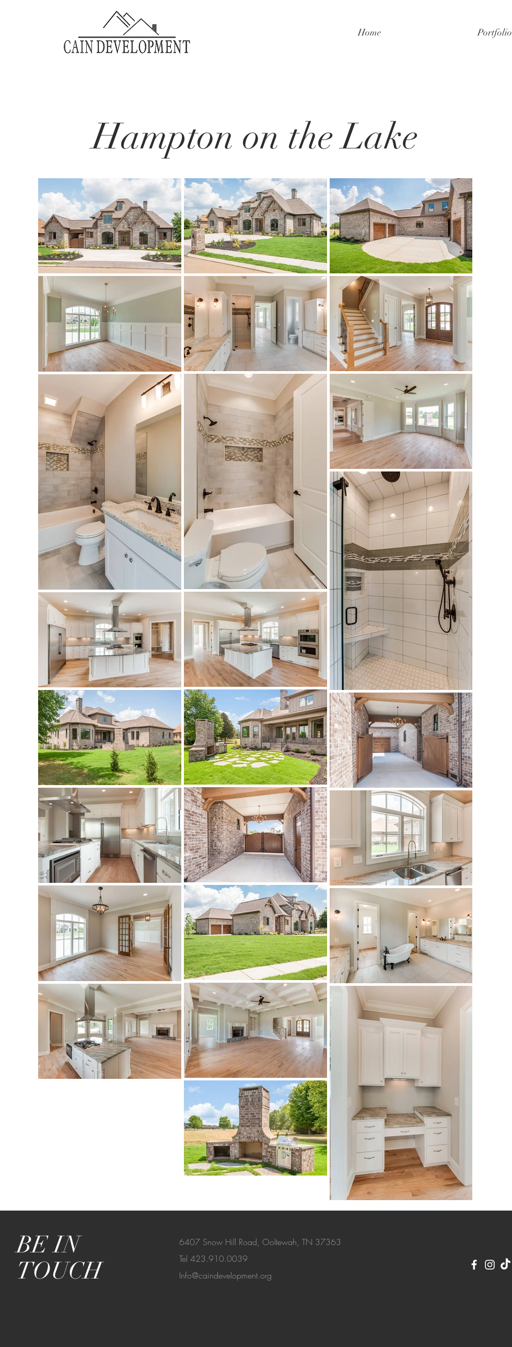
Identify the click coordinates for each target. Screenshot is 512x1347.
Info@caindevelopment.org (225, 1275)
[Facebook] (474, 1264)
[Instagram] (489, 1264)
